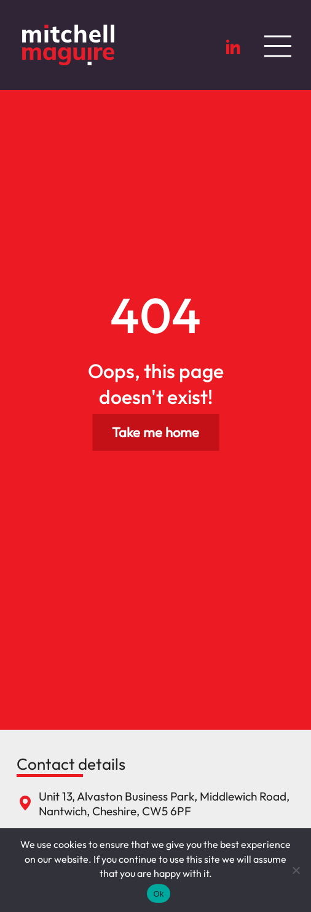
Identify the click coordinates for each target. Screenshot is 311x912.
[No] (295, 870)
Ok (158, 893)
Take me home (155, 432)
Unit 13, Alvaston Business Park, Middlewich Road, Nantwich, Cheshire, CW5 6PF (164, 803)
